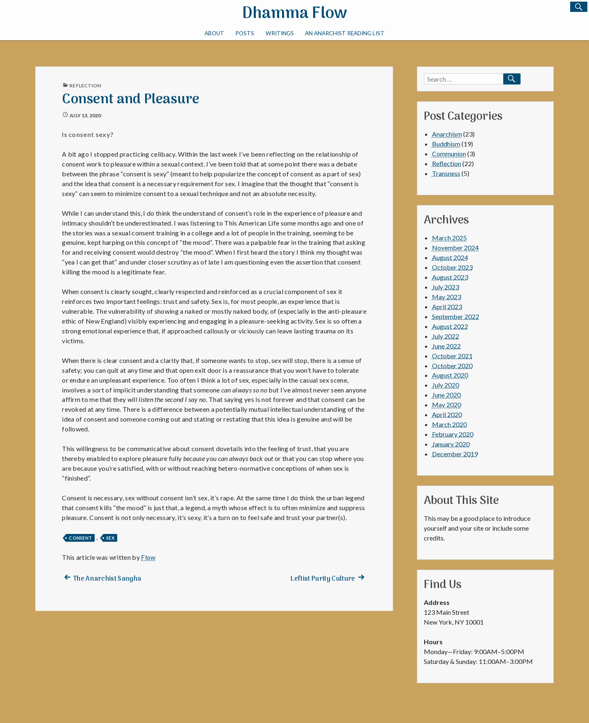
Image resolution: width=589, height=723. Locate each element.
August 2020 (450, 375)
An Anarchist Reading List (344, 33)
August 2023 (450, 277)
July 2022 (445, 336)
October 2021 (452, 356)
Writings (280, 33)
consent (80, 538)
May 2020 (446, 404)
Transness (446, 173)
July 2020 (445, 385)
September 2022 (455, 316)
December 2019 (455, 454)
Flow (148, 557)
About (214, 33)
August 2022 (450, 326)
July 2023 (445, 287)
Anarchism (447, 134)
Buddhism (446, 144)
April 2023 (447, 306)
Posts (244, 33)
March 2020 (449, 424)
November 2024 (455, 247)
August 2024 (450, 257)
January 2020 (451, 444)
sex (110, 538)
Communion (449, 153)
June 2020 (446, 395)
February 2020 (452, 434)
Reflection (85, 85)
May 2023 (446, 297)
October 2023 (452, 267)
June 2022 (446, 346)
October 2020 (452, 365)
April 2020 (447, 414)
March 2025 (449, 238)
